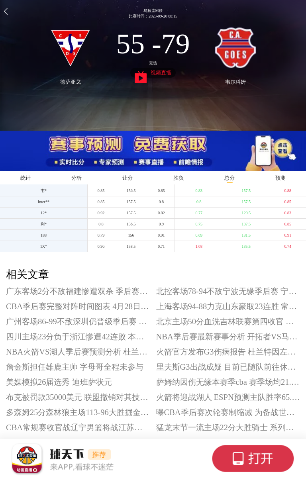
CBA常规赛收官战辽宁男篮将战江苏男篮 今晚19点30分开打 (78, 427)
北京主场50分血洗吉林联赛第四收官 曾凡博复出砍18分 (228, 321)
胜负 (178, 178)
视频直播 (153, 74)
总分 (229, 178)
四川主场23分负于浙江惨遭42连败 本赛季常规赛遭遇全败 (78, 336)
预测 (280, 178)
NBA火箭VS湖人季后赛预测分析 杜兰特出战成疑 (78, 351)
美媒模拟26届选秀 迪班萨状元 (59, 382)
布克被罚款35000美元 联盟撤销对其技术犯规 (78, 397)
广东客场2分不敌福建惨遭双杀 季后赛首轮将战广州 (78, 291)
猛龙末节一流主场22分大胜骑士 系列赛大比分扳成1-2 (228, 427)
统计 (25, 178)
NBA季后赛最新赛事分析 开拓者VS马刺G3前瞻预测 (228, 336)
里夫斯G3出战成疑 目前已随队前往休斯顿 (228, 366)
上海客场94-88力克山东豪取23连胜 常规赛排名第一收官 (228, 306)
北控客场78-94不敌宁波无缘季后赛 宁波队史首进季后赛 (228, 291)
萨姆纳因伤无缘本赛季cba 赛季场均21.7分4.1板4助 (228, 382)
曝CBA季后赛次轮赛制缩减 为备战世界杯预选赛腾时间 (228, 412)
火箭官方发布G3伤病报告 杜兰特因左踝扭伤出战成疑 (228, 351)
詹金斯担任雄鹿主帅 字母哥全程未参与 (74, 366)
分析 (76, 178)
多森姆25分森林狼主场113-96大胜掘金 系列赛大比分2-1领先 (78, 412)
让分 (127, 178)
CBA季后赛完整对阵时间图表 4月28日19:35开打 (78, 306)
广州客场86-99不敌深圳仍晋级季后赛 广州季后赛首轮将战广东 (78, 321)
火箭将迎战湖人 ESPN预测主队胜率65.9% (228, 397)
